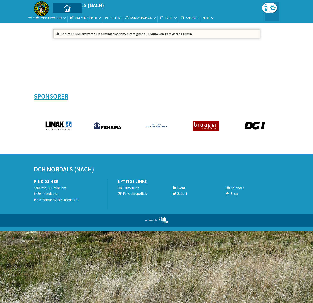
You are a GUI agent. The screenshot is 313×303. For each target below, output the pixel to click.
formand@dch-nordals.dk (60, 200)
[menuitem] (60, 14)
